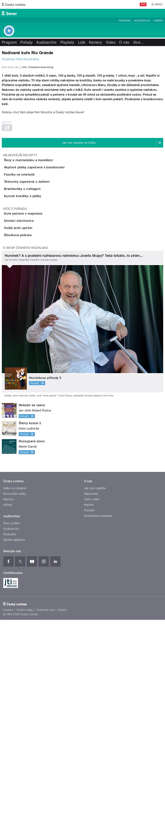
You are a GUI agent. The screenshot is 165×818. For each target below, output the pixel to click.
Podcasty (9, 732)
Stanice (8, 697)
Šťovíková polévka (32, 423)
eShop (7, 703)
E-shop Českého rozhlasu (25, 446)
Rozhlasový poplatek (98, 714)
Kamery (158, 20)
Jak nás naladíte (95, 686)
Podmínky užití (46, 808)
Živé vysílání (11, 721)
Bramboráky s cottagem (37, 324)
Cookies (8, 808)
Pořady (26, 42)
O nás (124, 42)
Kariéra (89, 703)
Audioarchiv (142, 20)
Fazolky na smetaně (34, 288)
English (62, 808)
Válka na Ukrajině (14, 686)
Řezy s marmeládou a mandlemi (43, 253)
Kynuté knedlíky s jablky (37, 341)
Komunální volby (14, 691)
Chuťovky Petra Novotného (20, 59)
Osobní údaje (25, 808)
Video (110, 42)
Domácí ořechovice (33, 387)
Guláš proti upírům (33, 405)
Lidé (81, 42)
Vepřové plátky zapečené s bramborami (49, 271)
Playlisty (67, 42)
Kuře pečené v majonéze (38, 370)
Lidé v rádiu (92, 697)
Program (124, 20)
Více (138, 42)
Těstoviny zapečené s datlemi (41, 306)
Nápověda (91, 691)
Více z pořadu (15, 365)
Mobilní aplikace (14, 738)
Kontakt (89, 708)
